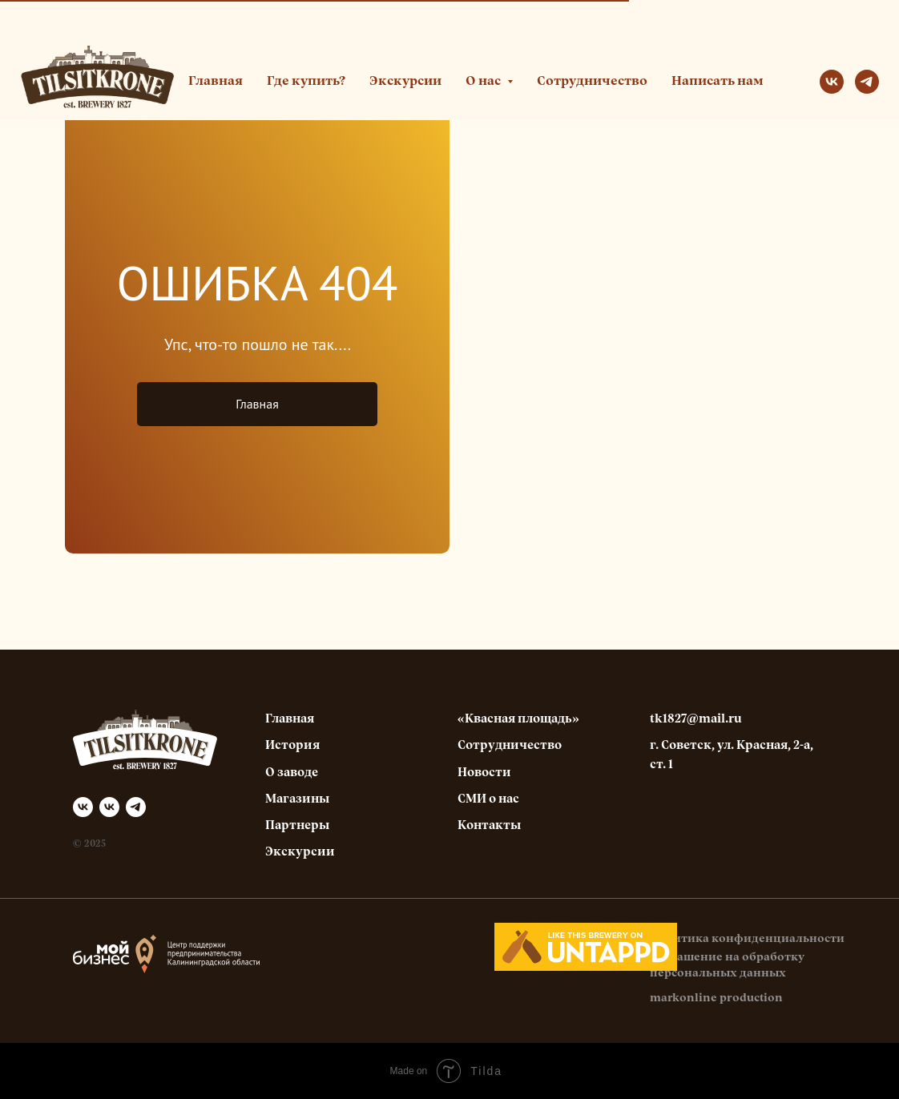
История (292, 745)
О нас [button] (484, 81)
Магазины (297, 799)
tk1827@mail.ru (696, 719)
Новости (484, 773)
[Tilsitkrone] (83, 807)
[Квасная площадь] (109, 807)
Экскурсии (405, 81)
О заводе (291, 773)
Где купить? (306, 81)
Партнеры (297, 825)
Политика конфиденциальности (747, 938)
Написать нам (717, 81)
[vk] (832, 82)
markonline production (716, 998)
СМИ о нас (488, 799)
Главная (215, 81)
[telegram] (867, 82)
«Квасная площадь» (518, 719)
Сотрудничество (592, 81)
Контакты (489, 825)
